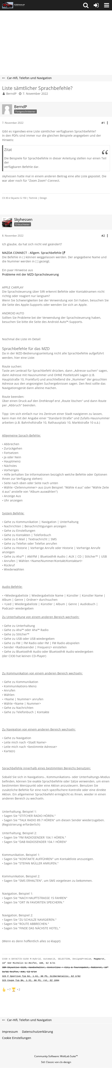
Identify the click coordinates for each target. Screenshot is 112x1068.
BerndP (11, 94)
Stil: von (56, 1062)
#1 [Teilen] (103, 123)
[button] (86, 5)
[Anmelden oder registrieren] (96, 5)
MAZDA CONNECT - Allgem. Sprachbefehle (31, 253)
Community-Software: (56, 1056)
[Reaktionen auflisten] (11, 989)
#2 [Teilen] (103, 236)
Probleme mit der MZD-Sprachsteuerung (30, 274)
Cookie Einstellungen (16, 1038)
